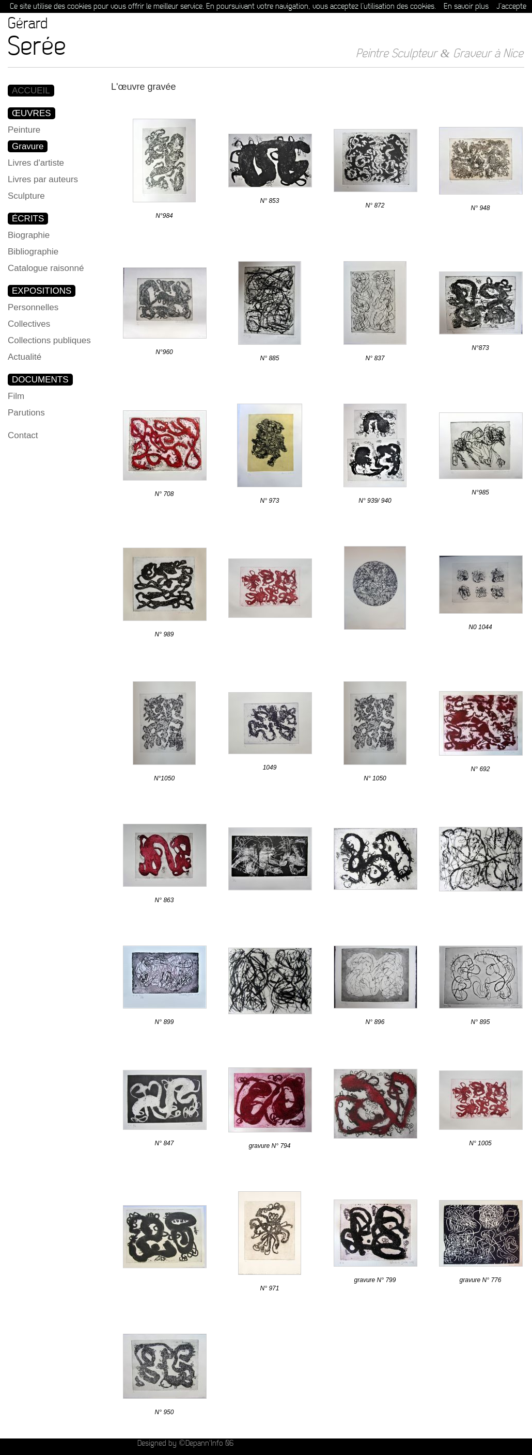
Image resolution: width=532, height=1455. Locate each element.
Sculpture (26, 196)
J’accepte (511, 6)
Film (16, 396)
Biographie (29, 235)
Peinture (24, 130)
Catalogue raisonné (46, 268)
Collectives (29, 324)
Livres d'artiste (36, 163)
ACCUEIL (31, 90)
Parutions (26, 413)
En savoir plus (466, 6)
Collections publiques (49, 340)
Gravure (27, 146)
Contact (23, 435)
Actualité (24, 357)
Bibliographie (33, 252)
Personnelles (33, 307)
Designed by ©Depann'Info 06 (185, 1443)
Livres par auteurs (43, 179)
